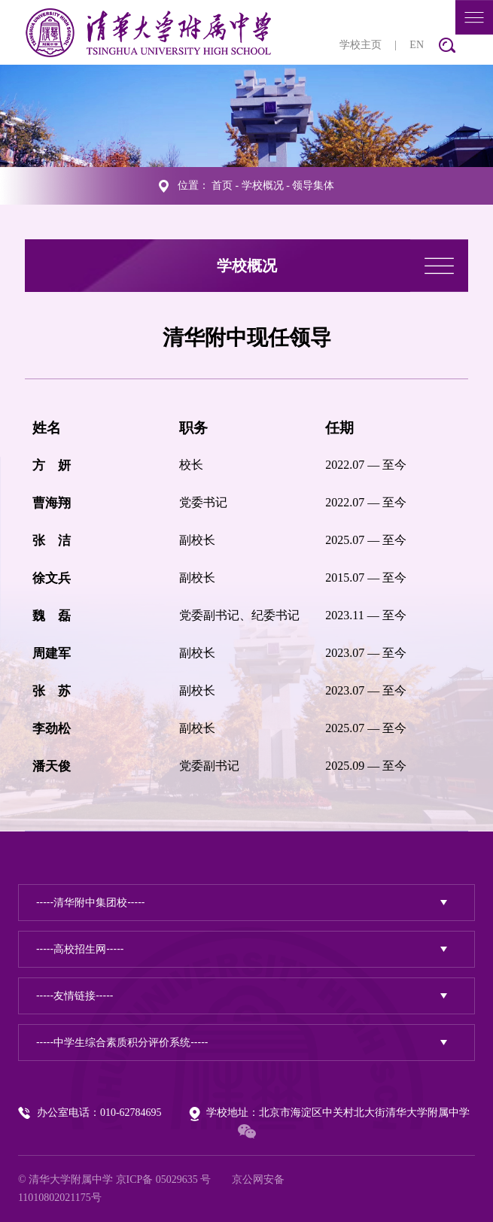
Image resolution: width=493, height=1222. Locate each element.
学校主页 (360, 44)
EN (416, 44)
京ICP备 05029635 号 (164, 1179)
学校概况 (263, 185)
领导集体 (313, 185)
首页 (222, 185)
